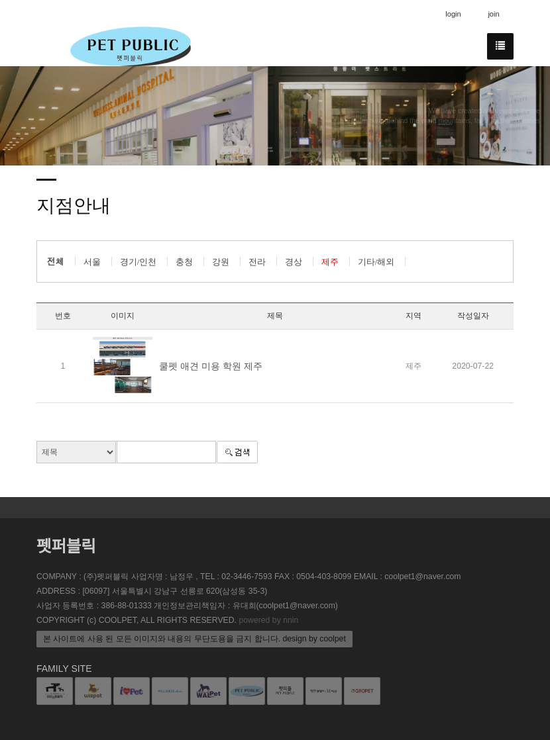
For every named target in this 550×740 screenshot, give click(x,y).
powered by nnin (268, 620)
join (493, 14)
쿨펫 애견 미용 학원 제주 (210, 366)
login (453, 14)
